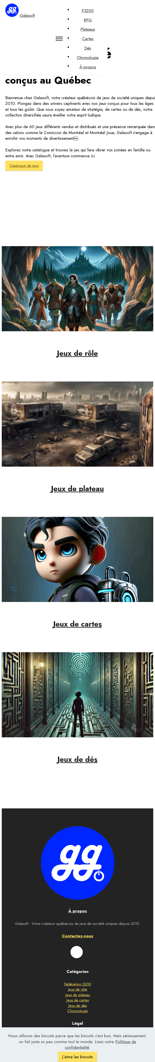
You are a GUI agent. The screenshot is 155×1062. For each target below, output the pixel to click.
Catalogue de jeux (24, 165)
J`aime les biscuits (77, 1057)
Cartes (88, 39)
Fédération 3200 (77, 984)
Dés (87, 48)
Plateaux (87, 29)
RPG (88, 20)
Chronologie (88, 58)
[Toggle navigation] (59, 38)
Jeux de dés (77, 759)
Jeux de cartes (77, 624)
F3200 (88, 11)
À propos (87, 67)
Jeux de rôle (77, 353)
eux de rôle (78, 989)
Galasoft (27, 15)
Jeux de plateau (77, 488)
